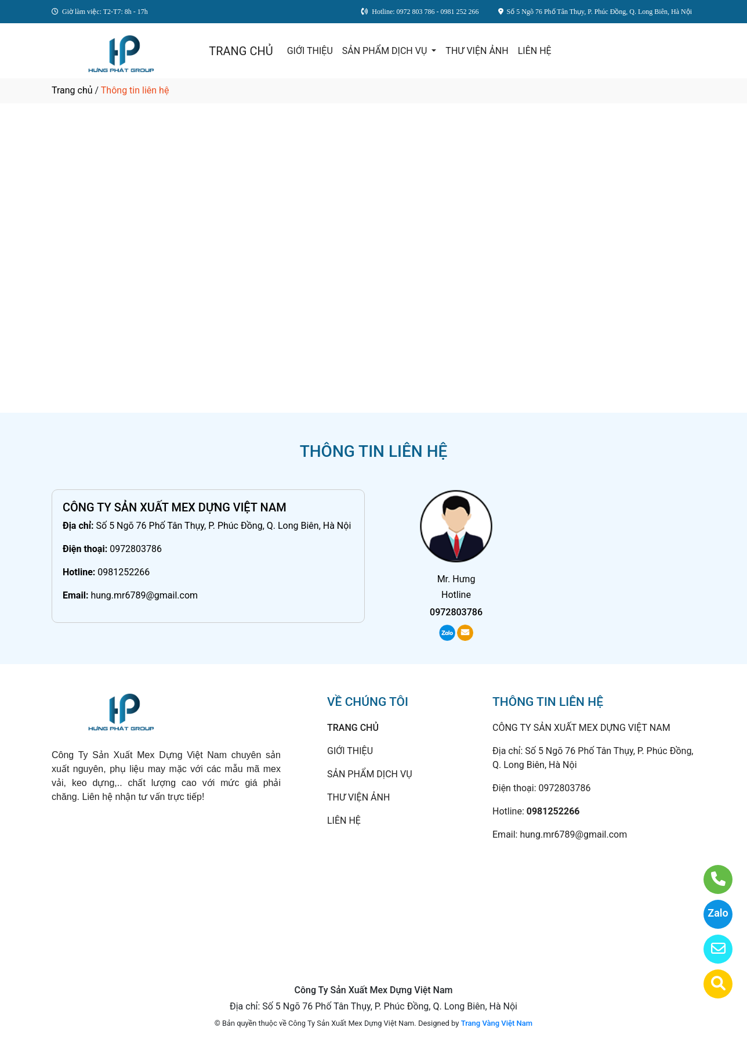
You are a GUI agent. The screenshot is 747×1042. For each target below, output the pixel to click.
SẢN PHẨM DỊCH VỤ (386, 50)
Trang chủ (72, 90)
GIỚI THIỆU (310, 50)
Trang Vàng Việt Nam (496, 1023)
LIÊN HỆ (535, 50)
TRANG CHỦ (241, 51)
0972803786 (136, 548)
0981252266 (123, 572)
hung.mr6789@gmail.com (144, 595)
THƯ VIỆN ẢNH (476, 50)
